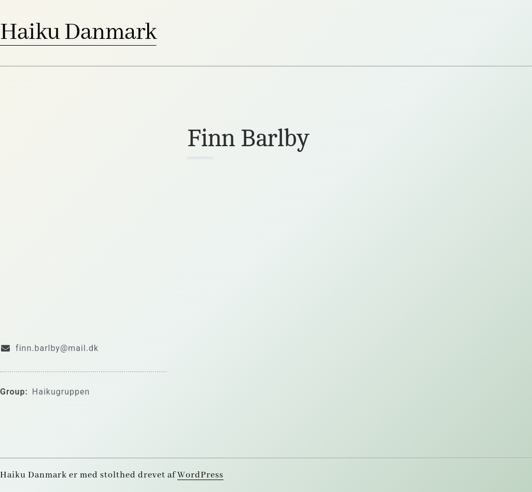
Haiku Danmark (78, 32)
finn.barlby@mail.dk (57, 348)
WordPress (200, 475)
